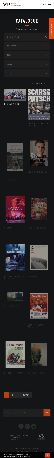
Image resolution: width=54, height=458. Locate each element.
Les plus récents (40, 83)
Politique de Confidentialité (27, 451)
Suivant (26, 395)
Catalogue (27, 21)
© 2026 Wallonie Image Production (27, 448)
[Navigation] (49, 4)
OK (47, 455)
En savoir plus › (25, 456)
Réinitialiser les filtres (26, 29)
